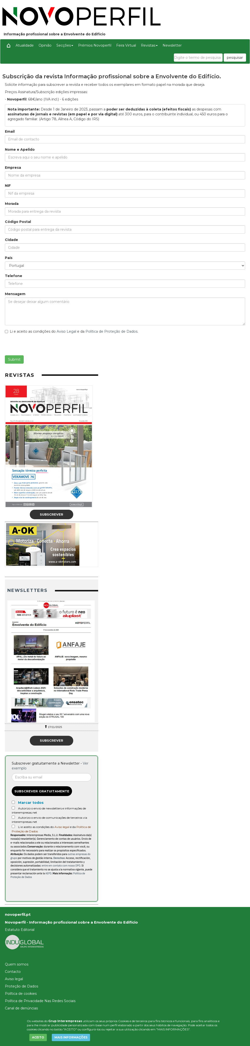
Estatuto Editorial (19, 929)
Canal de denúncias (21, 1008)
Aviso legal (61, 827)
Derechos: (59, 858)
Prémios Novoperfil (94, 45)
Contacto (13, 971)
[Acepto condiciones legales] (13, 826)
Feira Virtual (126, 45)
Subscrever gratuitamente (41, 791)
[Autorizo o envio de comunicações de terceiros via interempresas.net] (13, 817)
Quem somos (16, 964)
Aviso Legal (66, 331)
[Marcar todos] (13, 802)
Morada (12, 203)
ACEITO (38, 1037)
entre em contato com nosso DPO (61, 865)
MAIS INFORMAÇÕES (70, 1037)
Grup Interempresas (65, 1021)
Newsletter (172, 45)
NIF (8, 185)
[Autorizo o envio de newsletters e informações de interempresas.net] (13, 807)
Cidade (11, 240)
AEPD (48, 873)
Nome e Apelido (20, 149)
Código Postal (18, 221)
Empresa (13, 167)
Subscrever (51, 514)
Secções (64, 45)
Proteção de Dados (21, 986)
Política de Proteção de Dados (111, 331)
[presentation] (42, 345)
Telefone (13, 276)
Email (10, 131)
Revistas (149, 45)
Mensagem (15, 294)
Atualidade (25, 45)
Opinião (45, 45)
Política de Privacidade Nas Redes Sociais (40, 1001)
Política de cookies (21, 993)
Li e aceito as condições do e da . (71, 331)
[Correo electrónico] (51, 777)
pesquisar (235, 57)
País (8, 258)
